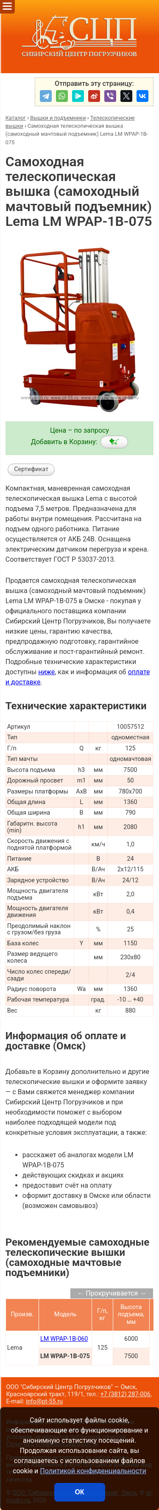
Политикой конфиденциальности (93, 1471)
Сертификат (31, 469)
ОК (79, 1492)
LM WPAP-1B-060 (64, 1339)
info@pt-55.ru (44, 1401)
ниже (46, 672)
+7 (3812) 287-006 (125, 1394)
